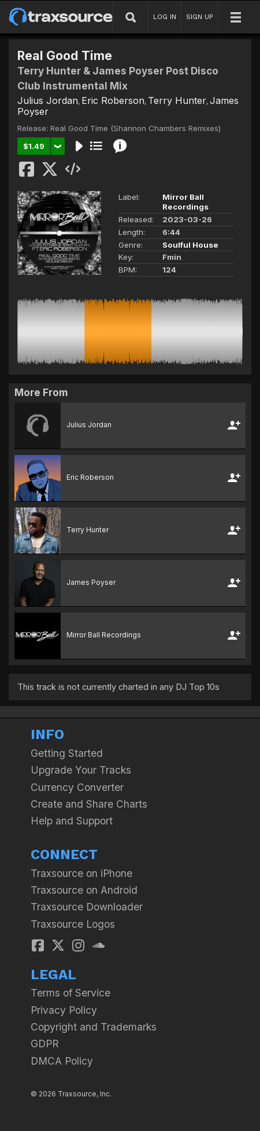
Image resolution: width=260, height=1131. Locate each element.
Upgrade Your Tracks (81, 770)
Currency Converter (77, 787)
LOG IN (164, 17)
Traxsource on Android (84, 890)
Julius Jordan (47, 100)
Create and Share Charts (89, 804)
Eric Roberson (112, 100)
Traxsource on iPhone (81, 873)
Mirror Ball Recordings (185, 201)
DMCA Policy (62, 1061)
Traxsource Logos (73, 924)
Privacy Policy (64, 1010)
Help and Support (72, 821)
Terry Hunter (177, 100)
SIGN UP (199, 17)
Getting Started (67, 753)
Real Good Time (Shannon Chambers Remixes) (135, 128)
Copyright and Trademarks (94, 1027)
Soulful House (190, 244)
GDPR (45, 1043)
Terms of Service (70, 993)
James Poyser (91, 582)
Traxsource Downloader (87, 907)
